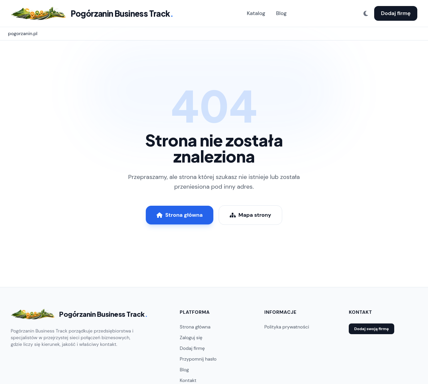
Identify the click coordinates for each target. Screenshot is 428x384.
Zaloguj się (191, 337)
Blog (281, 13)
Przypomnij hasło (198, 359)
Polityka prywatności (286, 327)
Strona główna (179, 214)
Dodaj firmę (396, 13)
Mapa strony (250, 214)
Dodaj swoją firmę (371, 328)
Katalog (256, 13)
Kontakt (188, 380)
